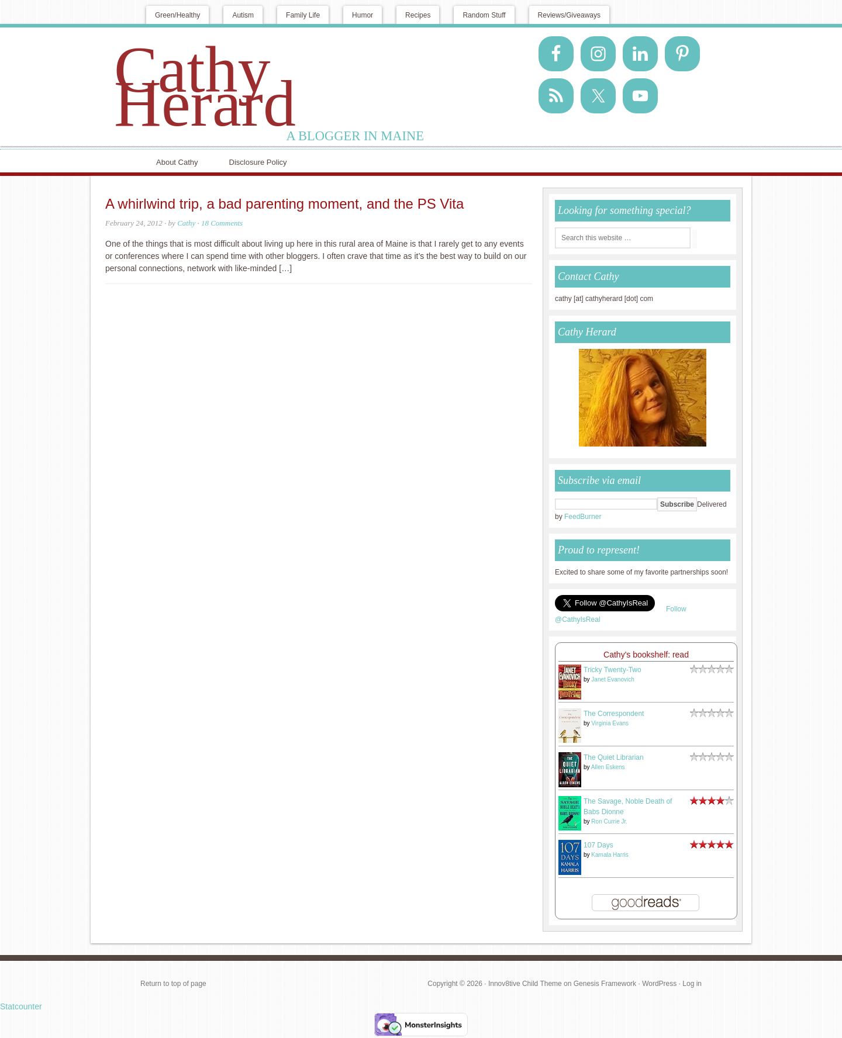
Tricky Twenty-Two (612, 670)
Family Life (303, 15)
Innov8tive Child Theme (525, 984)
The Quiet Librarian (614, 757)
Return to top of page (173, 984)
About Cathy (177, 162)
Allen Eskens (608, 767)
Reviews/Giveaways (569, 15)
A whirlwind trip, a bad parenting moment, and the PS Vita (284, 204)
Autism (243, 15)
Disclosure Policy (258, 162)
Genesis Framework (605, 984)
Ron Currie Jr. (609, 821)
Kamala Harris (609, 855)
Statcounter (21, 1006)
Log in (692, 984)
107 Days (598, 845)
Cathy (186, 223)
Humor (362, 15)
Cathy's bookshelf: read (646, 654)
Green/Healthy (177, 15)
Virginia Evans (610, 723)
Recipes (417, 15)
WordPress (659, 984)
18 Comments (222, 223)
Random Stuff (484, 15)
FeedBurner (582, 517)
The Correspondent (614, 714)
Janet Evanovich (612, 679)
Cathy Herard (205, 86)
